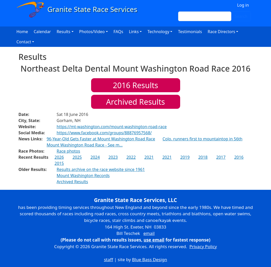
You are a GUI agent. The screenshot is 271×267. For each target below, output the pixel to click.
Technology (158, 31)
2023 (113, 157)
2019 (185, 157)
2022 (131, 157)
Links (134, 31)
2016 (239, 157)
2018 (203, 157)
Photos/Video (92, 31)
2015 (59, 163)
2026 (59, 157)
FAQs (118, 31)
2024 (95, 157)
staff (108, 259)
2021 (149, 157)
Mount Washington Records (83, 175)
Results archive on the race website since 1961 (101, 169)
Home (22, 31)
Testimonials (190, 31)
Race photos (68, 151)
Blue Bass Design (149, 259)
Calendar (42, 31)
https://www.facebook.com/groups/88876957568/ (104, 133)
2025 (77, 157)
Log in (243, 5)
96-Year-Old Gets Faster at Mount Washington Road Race (101, 139)
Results (135, 85)
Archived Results (135, 102)
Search (241, 16)
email (148, 233)
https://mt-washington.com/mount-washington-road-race (112, 126)
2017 (221, 157)
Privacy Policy (203, 246)
